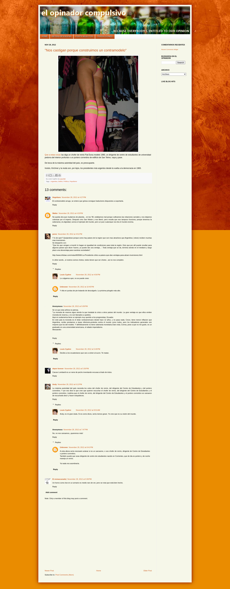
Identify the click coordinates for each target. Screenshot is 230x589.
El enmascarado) (59, 479)
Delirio (60, 181)
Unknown (64, 287)
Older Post (147, 571)
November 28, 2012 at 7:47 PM (76, 430)
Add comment (51, 492)
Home (45, 36)
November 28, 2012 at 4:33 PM (71, 213)
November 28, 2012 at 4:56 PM (88, 275)
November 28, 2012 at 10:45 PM (81, 287)
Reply (54, 205)
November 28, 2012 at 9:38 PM (79, 479)
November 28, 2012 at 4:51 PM (70, 234)
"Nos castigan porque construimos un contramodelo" (85, 50)
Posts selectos (84, 36)
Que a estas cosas (53, 155)
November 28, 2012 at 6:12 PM (70, 384)
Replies (58, 269)
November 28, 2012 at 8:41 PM (81, 447)
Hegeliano (56, 197)
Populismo (73, 181)
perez (54, 234)
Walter (55, 213)
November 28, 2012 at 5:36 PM (77, 369)
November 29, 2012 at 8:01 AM (88, 410)
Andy (54, 384)
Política (66, 181)
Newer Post (49, 571)
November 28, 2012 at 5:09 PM (76, 306)
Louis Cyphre (65, 275)
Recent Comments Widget (169, 49)
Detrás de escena (61, 36)
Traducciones (105, 36)
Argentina (54, 181)
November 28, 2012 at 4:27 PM (74, 197)
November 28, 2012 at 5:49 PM (88, 349)
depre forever (58, 369)
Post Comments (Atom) (64, 575)
